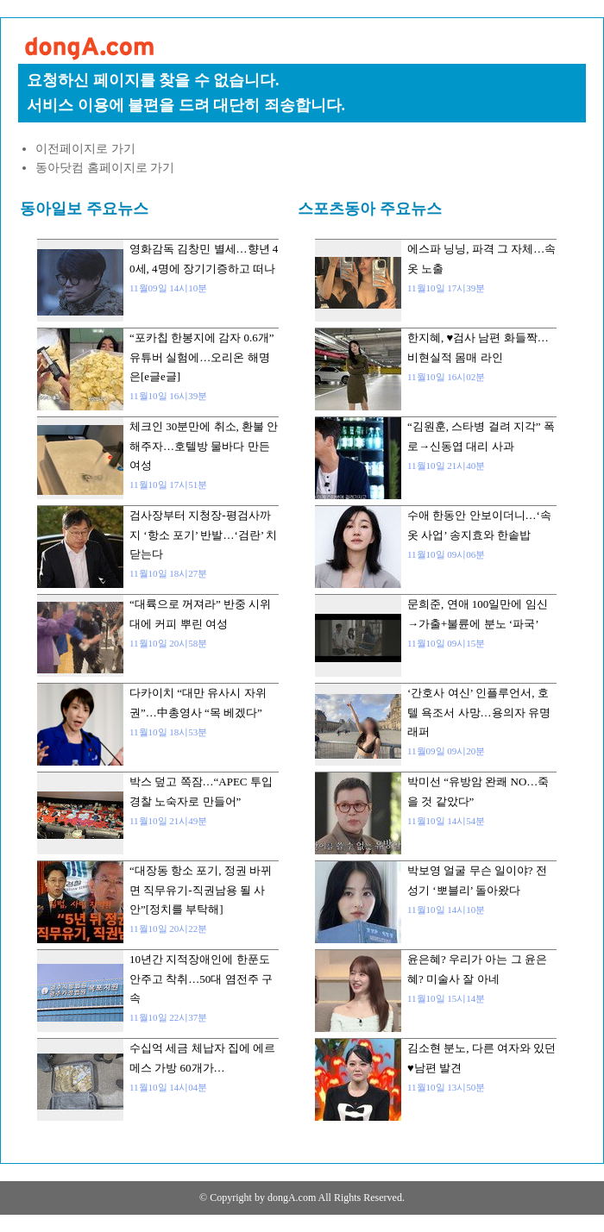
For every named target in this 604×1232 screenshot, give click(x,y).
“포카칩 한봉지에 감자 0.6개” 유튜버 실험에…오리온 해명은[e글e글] (201, 357)
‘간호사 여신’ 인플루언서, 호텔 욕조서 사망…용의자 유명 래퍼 (479, 712)
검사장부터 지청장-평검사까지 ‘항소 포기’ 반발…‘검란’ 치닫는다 (203, 534)
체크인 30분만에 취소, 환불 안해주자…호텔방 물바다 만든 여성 (203, 446)
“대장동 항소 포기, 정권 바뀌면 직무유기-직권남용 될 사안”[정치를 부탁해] (200, 890)
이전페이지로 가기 (85, 148)
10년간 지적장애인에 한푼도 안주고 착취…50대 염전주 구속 (201, 978)
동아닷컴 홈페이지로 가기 (104, 167)
